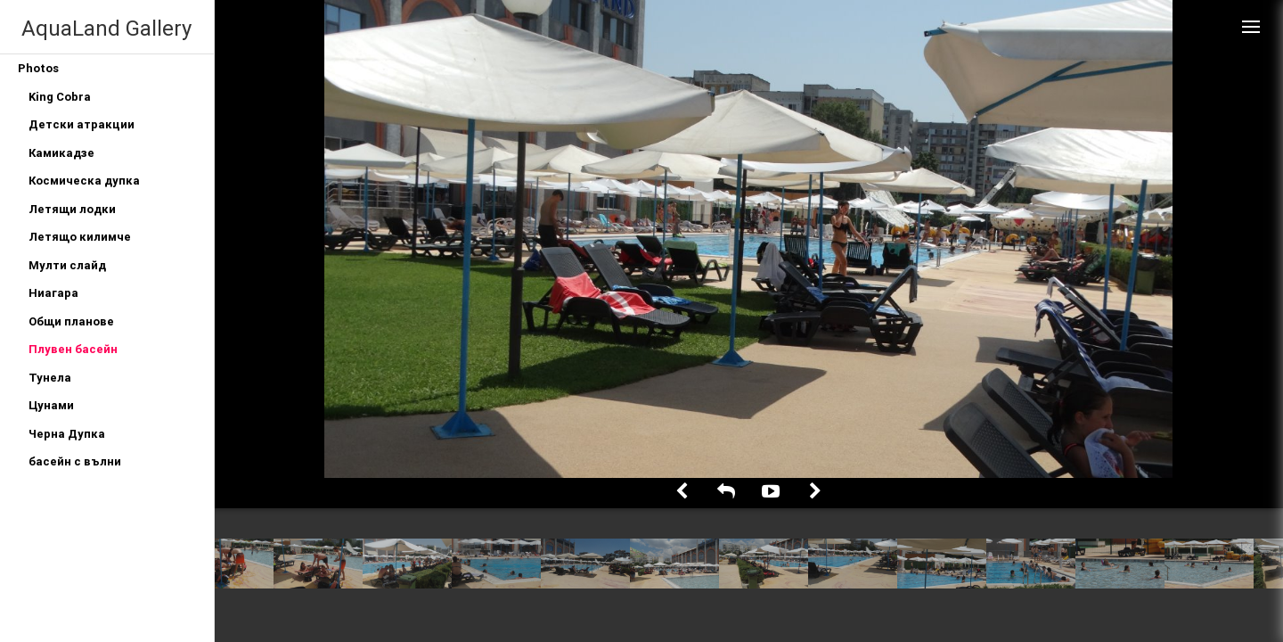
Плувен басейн (73, 349)
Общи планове (71, 321)
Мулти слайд (67, 265)
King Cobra (60, 96)
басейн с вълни (75, 461)
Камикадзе (61, 152)
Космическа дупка (84, 180)
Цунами (51, 405)
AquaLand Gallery (106, 28)
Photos (38, 68)
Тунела (50, 377)
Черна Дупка (67, 433)
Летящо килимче (80, 236)
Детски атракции (82, 124)
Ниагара (53, 292)
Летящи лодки (72, 209)
